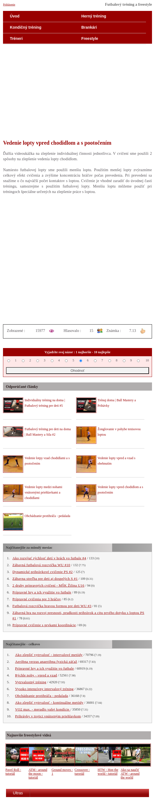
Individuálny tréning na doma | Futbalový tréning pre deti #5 (45, 403)
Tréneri (16, 38)
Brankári (89, 27)
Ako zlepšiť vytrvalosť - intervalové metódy (48, 655)
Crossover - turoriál (82, 772)
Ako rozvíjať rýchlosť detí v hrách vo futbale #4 (49, 558)
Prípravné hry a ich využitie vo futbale (42, 592)
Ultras (18, 793)
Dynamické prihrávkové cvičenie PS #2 (43, 572)
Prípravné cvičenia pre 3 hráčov (37, 599)
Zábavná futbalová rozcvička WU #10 (41, 565)
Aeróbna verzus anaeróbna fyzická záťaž (46, 662)
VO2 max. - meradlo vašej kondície (42, 709)
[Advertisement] (77, 95)
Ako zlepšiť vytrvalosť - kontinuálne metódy (49, 702)
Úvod (14, 16)
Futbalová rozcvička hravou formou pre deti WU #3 (52, 606)
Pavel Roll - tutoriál (13, 772)
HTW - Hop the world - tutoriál (108, 772)
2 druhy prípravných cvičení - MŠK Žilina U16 (48, 585)
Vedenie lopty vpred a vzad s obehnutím (116, 460)
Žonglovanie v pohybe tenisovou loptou (119, 431)
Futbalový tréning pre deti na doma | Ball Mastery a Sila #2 (48, 431)
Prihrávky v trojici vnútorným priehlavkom (48, 716)
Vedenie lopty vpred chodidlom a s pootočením (120, 489)
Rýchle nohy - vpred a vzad (36, 675)
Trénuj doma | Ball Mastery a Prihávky (117, 403)
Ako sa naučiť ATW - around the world (130, 773)
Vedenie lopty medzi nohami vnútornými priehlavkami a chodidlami (43, 492)
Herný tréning (93, 16)
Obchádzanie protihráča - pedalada (47, 516)
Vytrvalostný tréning (30, 682)
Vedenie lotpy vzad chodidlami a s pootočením (47, 460)
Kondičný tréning (25, 27)
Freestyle (89, 38)
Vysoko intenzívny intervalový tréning (44, 689)
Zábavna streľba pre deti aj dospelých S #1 (45, 579)
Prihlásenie (9, 4)
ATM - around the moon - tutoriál (37, 773)
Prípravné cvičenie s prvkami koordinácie (44, 625)
